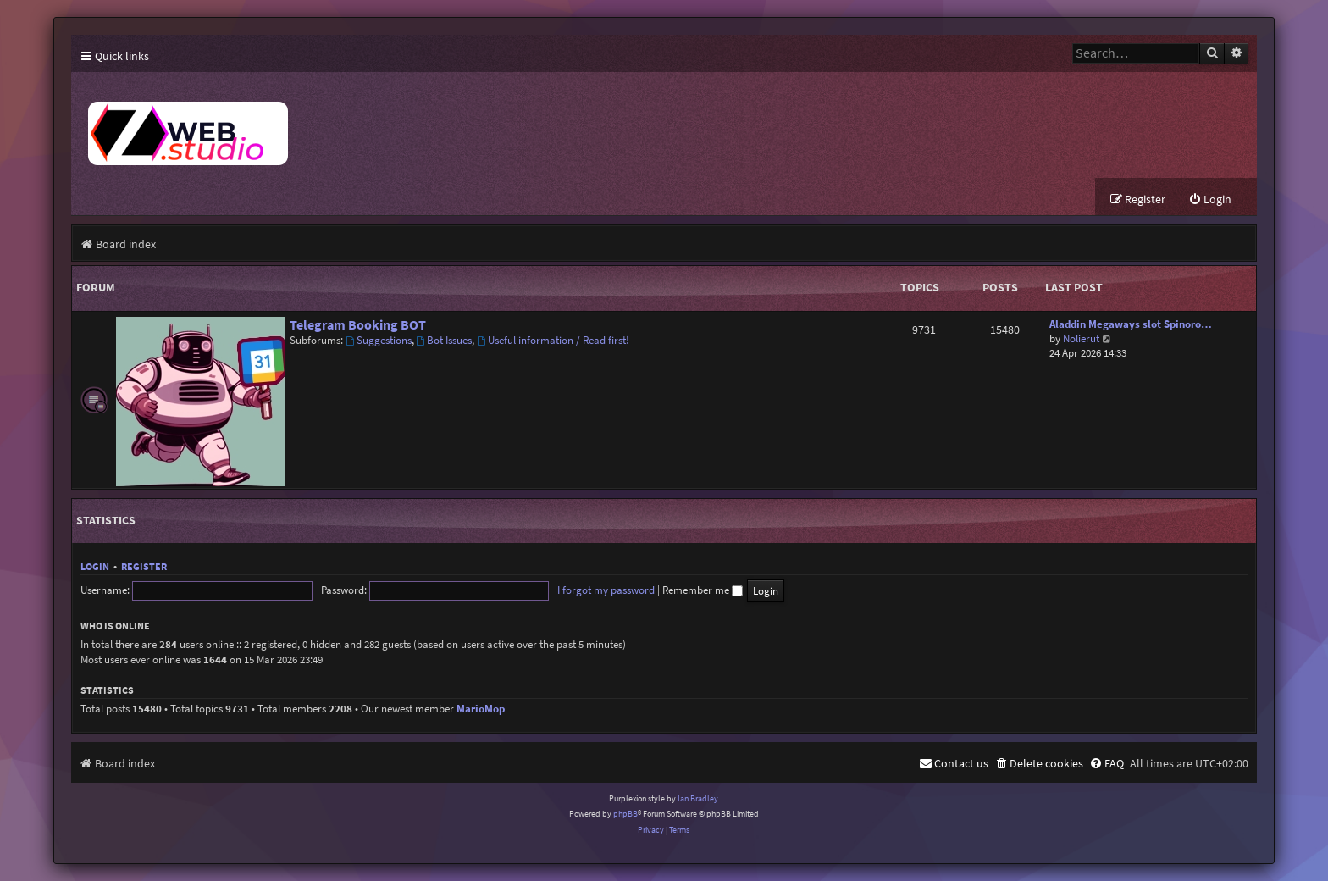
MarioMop (480, 709)
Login (94, 566)
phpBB (625, 813)
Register (144, 566)
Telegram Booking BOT (358, 325)
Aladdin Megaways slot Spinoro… (1130, 324)
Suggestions (379, 340)
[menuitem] (1209, 199)
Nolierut (1081, 338)
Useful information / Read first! (553, 340)
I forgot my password (606, 590)
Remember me (702, 590)
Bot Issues (445, 340)
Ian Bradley (698, 798)
